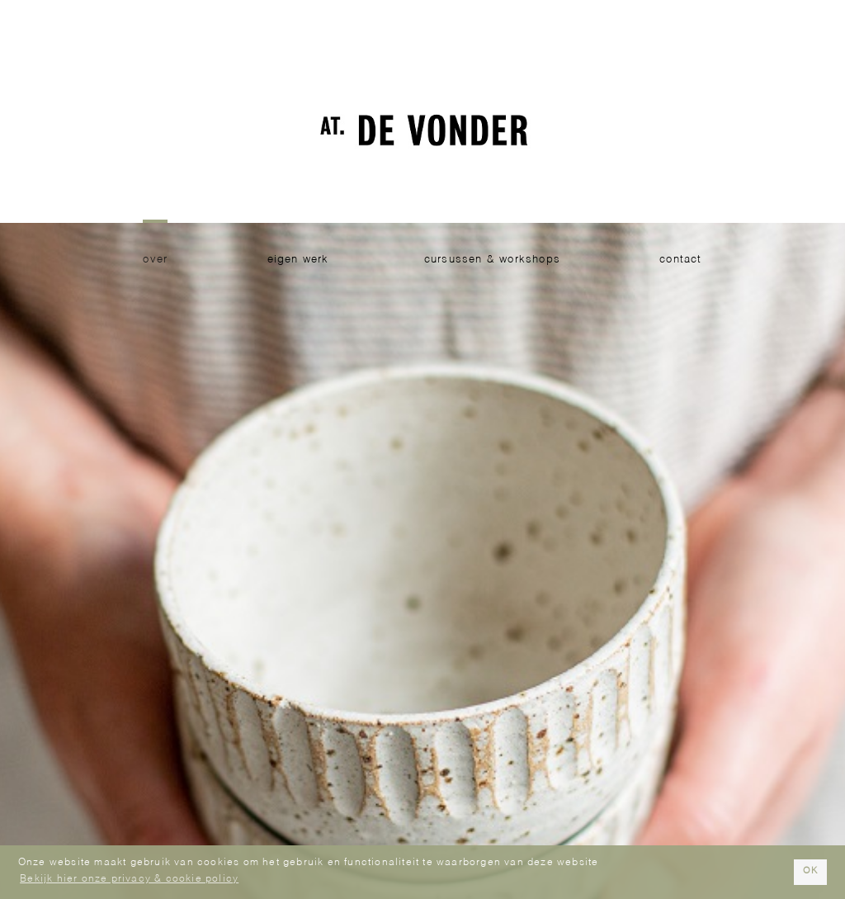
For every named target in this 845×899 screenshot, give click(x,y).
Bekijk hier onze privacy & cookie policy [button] (129, 879)
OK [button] (810, 871)
